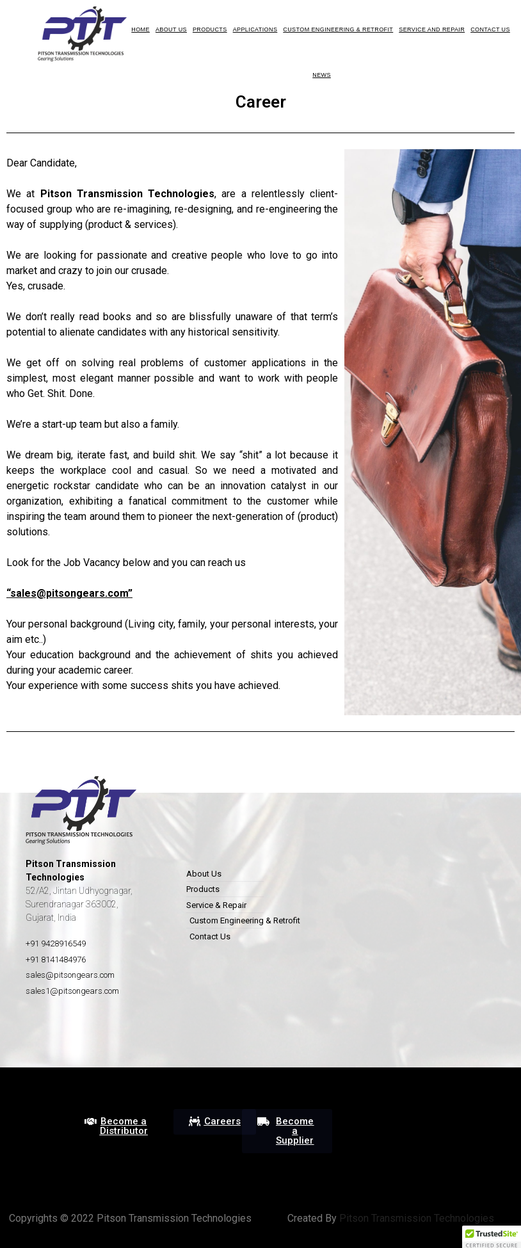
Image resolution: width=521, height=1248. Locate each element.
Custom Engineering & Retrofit (338, 29)
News (321, 75)
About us (171, 29)
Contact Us (490, 29)
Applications (255, 29)
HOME (140, 29)
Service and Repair (432, 29)
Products (210, 29)
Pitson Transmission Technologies (415, 1218)
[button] (116, 1126)
